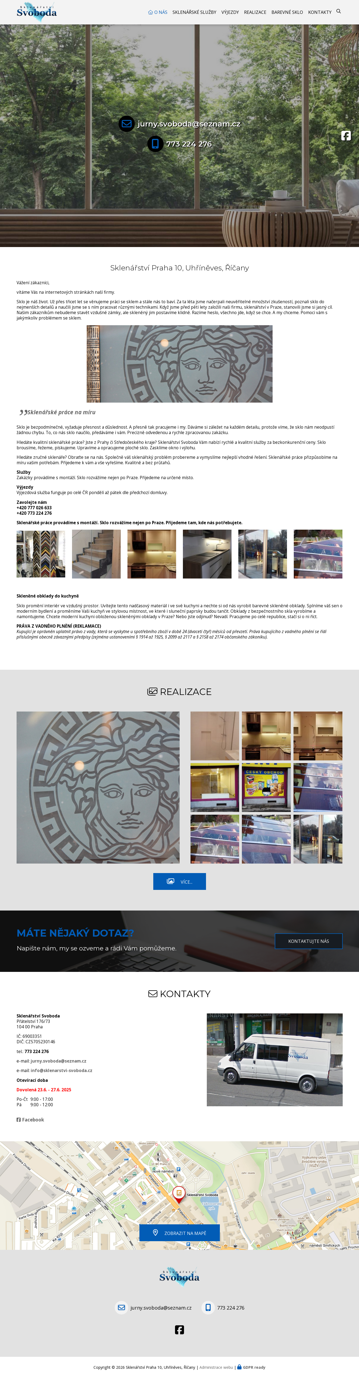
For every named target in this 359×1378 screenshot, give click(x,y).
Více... (186, 882)
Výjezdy (230, 12)
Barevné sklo (287, 12)
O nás (160, 12)
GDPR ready (254, 1367)
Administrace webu (216, 1367)
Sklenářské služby (194, 12)
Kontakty (320, 12)
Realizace (255, 12)
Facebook (33, 1120)
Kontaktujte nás (308, 941)
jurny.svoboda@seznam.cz (189, 123)
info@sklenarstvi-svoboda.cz (61, 1070)
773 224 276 (189, 143)
